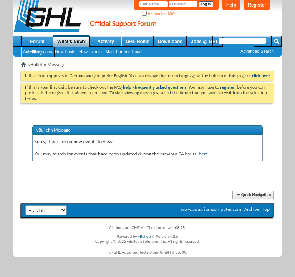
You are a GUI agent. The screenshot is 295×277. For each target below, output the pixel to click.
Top (266, 209)
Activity (106, 41)
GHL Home (137, 41)
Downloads (170, 41)
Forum (37, 41)
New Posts (65, 51)
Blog (37, 52)
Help (231, 5)
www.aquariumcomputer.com (211, 209)
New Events (90, 51)
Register (257, 5)
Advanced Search (257, 51)
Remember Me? (158, 14)
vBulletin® (146, 236)
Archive (251, 209)
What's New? (71, 41)
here (203, 154)
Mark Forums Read (124, 51)
